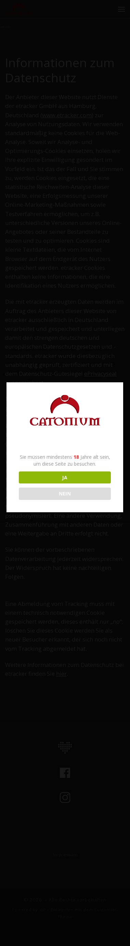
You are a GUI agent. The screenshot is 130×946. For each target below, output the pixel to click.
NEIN (64, 493)
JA (64, 477)
